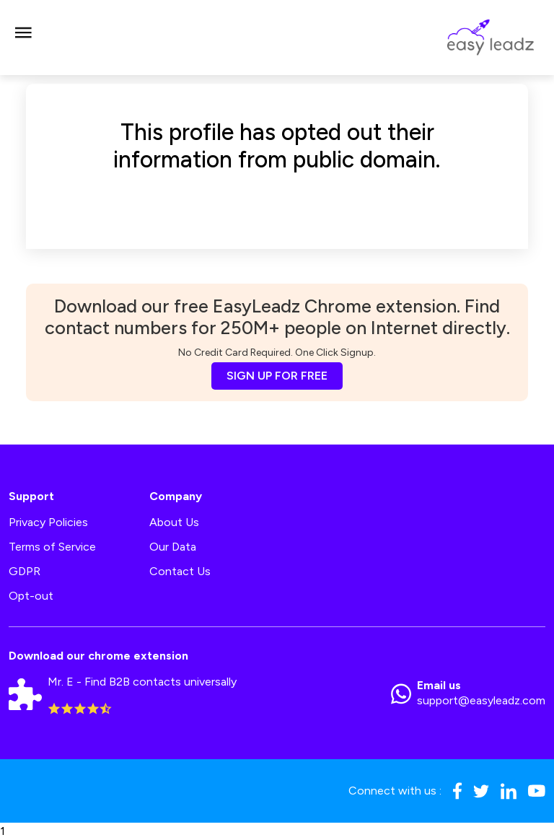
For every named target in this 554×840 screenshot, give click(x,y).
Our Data (172, 547)
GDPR (24, 571)
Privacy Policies (48, 522)
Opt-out (31, 596)
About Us (174, 522)
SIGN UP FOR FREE (277, 375)
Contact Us (180, 571)
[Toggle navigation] (23, 37)
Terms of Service (52, 547)
